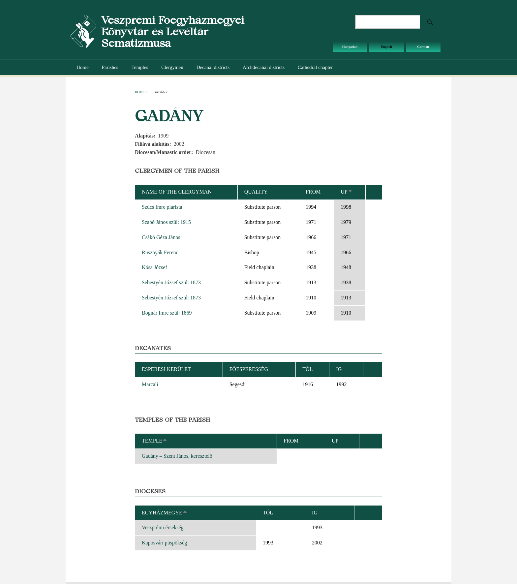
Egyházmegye (165, 512)
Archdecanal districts (264, 67)
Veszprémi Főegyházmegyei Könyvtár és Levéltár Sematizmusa (172, 31)
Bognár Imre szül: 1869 (167, 313)
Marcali (150, 384)
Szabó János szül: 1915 (166, 222)
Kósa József (154, 267)
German (423, 46)
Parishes (110, 67)
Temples (140, 67)
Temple (154, 441)
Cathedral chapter (315, 67)
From (313, 192)
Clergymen (172, 67)
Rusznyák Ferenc (160, 252)
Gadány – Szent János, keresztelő (177, 456)
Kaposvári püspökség (164, 542)
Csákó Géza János (161, 237)
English (386, 46)
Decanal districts (213, 67)
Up (346, 192)
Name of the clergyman (177, 192)
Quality (256, 192)
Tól (307, 369)
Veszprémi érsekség (163, 527)
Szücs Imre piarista (162, 207)
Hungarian (349, 46)
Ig (315, 512)
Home (82, 67)
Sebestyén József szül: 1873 (171, 282)
